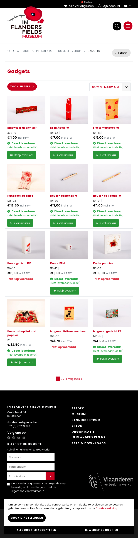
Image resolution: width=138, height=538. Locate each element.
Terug (122, 52)
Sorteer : (105, 87)
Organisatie (83, 432)
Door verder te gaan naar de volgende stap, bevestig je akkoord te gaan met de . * (38, 487)
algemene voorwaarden (26, 491)
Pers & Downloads (89, 443)
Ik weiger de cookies (101, 530)
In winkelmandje (63, 154)
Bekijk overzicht (21, 155)
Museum (79, 414)
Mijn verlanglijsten (79, 6)
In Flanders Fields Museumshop (58, 51)
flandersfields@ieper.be (22, 422)
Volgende (75, 379)
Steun (77, 426)
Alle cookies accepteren (36, 530)
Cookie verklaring (106, 508)
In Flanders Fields (88, 437)
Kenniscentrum (86, 420)
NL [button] (126, 6)
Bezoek (78, 408)
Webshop (23, 51)
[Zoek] (117, 26)
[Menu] (128, 25)
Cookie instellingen (27, 518)
